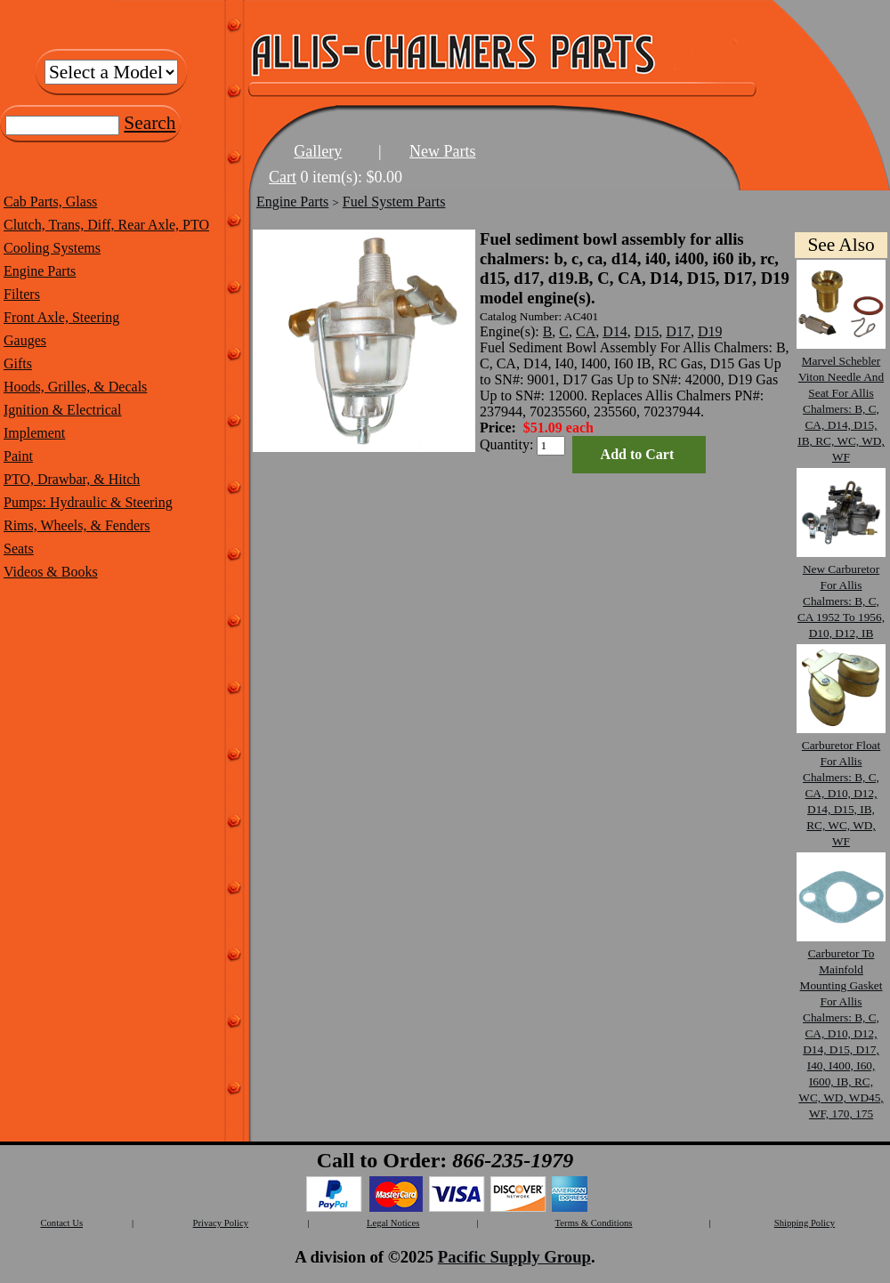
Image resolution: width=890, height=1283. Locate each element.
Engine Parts (40, 270)
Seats (19, 548)
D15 (647, 331)
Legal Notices (393, 1223)
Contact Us (61, 1223)
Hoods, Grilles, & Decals (75, 386)
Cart (282, 177)
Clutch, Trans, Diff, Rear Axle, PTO (106, 224)
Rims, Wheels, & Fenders (77, 525)
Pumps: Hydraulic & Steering (88, 502)
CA (585, 331)
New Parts (442, 151)
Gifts (18, 363)
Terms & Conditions (594, 1223)
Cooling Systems (52, 247)
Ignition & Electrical (62, 409)
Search (149, 122)
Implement (34, 432)
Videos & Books (51, 571)
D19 (710, 331)
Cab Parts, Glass (50, 201)
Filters (22, 294)
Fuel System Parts (394, 201)
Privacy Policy (220, 1223)
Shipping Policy (804, 1223)
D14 (615, 331)
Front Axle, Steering (61, 317)
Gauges (25, 340)
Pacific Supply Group (514, 1256)
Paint (18, 456)
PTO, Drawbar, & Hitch (72, 479)
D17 (678, 331)
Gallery (318, 151)
